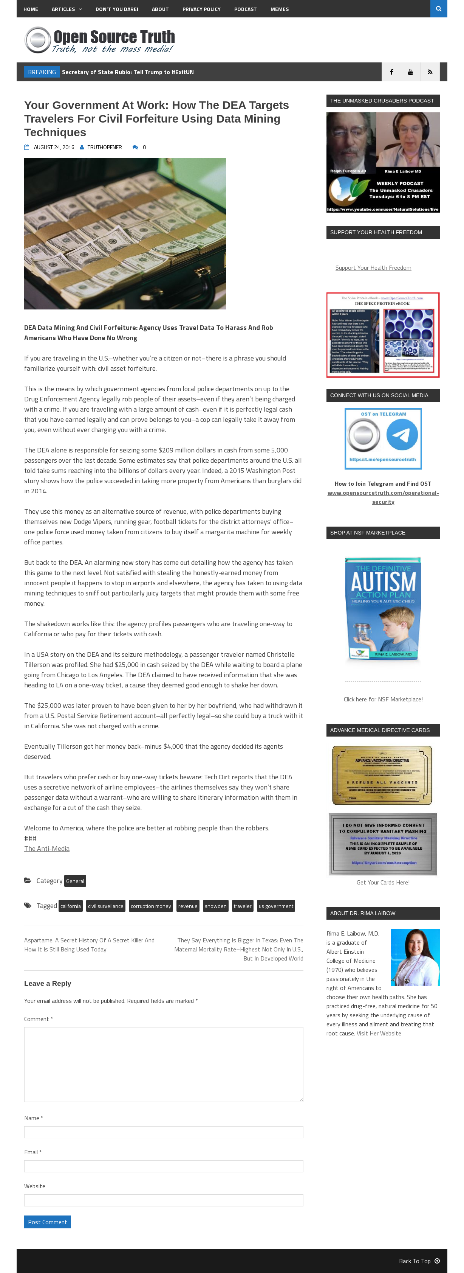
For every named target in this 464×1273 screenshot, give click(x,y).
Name (33, 1117)
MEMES (280, 9)
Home (30, 9)
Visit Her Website (379, 1033)
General (75, 881)
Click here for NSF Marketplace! (383, 699)
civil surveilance (106, 906)
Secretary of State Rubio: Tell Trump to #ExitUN (128, 71)
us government (276, 906)
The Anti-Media (47, 848)
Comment (38, 1018)
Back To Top (419, 1260)
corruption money (151, 906)
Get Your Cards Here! (383, 815)
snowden (216, 906)
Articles (67, 9)
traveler (243, 906)
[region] (383, 614)
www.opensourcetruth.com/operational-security (383, 497)
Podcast (245, 9)
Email (33, 1151)
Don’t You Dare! (117, 9)
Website (34, 1186)
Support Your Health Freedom (373, 267)
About (160, 9)
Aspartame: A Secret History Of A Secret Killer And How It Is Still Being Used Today (89, 945)
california (70, 906)
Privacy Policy (202, 9)
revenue (188, 906)
